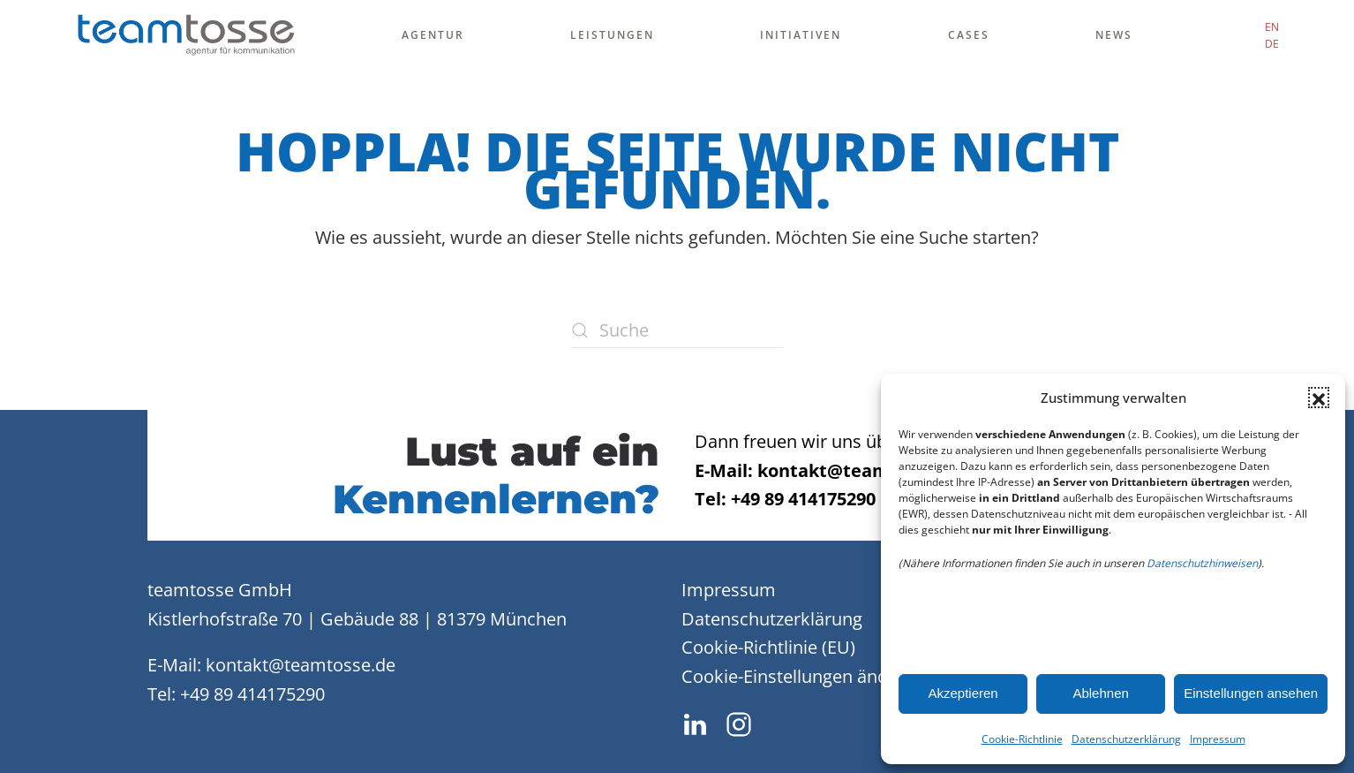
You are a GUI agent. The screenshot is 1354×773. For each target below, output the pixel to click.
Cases (968, 34)
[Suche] (677, 330)
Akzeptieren (962, 693)
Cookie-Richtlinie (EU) (768, 647)
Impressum (1217, 738)
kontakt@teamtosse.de (300, 665)
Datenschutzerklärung (1126, 738)
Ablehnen (1100, 693)
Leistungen (612, 34)
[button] (1319, 397)
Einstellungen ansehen (1251, 693)
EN (1272, 26)
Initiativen (800, 34)
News (1113, 34)
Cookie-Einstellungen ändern (798, 676)
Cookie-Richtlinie (1022, 738)
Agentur (433, 34)
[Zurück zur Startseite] (185, 35)
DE (1272, 43)
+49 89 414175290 (252, 694)
